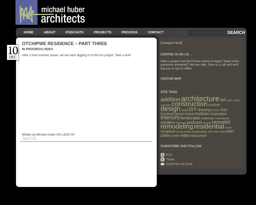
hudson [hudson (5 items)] (202, 113)
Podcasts (75, 32)
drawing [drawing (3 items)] (204, 110)
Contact (156, 32)
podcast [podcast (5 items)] (194, 122)
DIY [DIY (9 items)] (192, 109)
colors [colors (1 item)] (236, 100)
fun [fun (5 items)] (224, 109)
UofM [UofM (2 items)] (175, 136)
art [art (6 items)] (223, 99)
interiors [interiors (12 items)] (170, 117)
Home (29, 32)
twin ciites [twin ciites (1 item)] (220, 131)
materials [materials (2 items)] (207, 118)
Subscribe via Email (179, 164)
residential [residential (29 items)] (209, 126)
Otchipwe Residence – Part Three (64, 43)
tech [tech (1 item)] (210, 131)
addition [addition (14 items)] (170, 99)
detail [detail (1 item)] (184, 110)
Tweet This (29, 138)
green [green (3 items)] (179, 114)
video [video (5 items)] (185, 135)
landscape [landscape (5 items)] (190, 117)
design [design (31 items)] (170, 109)
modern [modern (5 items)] (167, 122)
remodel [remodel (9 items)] (221, 122)
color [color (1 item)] (229, 100)
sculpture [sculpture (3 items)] (168, 131)
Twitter (170, 159)
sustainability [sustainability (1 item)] (199, 131)
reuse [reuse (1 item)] (228, 127)
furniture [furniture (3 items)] (167, 114)
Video (48, 49)
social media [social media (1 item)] (183, 131)
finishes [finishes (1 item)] (216, 110)
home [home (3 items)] (189, 114)
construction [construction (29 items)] (189, 104)
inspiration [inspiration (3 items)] (218, 114)
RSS (169, 155)
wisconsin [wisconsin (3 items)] (199, 136)
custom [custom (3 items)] (214, 105)
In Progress (32, 49)
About (49, 32)
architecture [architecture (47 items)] (200, 98)
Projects (102, 32)
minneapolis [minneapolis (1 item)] (222, 118)
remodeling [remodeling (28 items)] (176, 126)
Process (130, 32)
